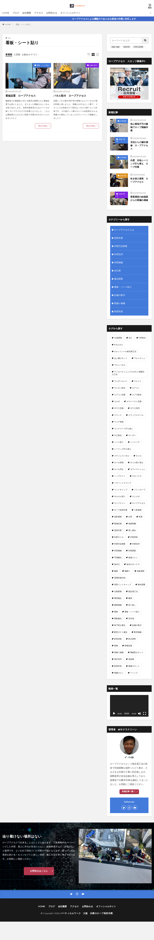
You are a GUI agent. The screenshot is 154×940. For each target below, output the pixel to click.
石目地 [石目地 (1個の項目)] (131, 618)
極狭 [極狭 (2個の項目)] (116, 571)
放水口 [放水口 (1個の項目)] (117, 564)
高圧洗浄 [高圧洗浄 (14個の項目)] (118, 659)
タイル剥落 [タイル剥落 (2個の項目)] (119, 462)
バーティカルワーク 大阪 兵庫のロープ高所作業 (86, 913)
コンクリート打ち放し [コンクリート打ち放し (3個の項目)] (123, 429)
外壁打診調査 (138, 47)
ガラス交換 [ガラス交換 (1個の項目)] (119, 408)
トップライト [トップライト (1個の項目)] (119, 476)
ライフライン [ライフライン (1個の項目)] (119, 503)
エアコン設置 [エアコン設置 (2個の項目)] (119, 395)
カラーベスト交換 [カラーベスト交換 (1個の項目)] (134, 401)
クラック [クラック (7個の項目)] (118, 415)
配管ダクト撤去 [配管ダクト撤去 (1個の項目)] (120, 632)
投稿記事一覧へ (128, 791)
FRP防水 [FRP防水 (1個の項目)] (142, 338)
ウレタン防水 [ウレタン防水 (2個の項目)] (119, 388)
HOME (5, 12)
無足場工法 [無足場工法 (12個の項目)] (133, 591)
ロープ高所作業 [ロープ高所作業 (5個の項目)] (120, 510)
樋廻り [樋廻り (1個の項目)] (127, 571)
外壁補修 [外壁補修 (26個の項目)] (118, 551)
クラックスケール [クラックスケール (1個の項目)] (135, 415)
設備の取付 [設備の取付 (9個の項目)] (137, 625)
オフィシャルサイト (70, 12)
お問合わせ (51, 12)
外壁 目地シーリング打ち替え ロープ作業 (139, 163)
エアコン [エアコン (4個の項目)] (136, 388)
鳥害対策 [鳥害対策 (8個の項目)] (118, 666)
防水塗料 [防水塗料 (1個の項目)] (132, 639)
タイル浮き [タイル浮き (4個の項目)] (119, 469)
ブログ (15, 12)
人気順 (17, 54)
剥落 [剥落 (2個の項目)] (140, 517)
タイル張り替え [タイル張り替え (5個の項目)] (136, 462)
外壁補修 (123, 121)
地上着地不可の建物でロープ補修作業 (139, 127)
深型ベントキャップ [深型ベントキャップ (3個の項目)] (122, 584)
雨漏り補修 (115, 47)
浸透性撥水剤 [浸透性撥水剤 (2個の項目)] (119, 578)
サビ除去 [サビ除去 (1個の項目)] (118, 435)
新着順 (9, 54)
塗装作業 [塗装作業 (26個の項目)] (118, 530)
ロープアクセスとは (124, 230)
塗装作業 (126, 47)
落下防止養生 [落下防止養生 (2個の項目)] (119, 625)
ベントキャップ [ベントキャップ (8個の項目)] (120, 490)
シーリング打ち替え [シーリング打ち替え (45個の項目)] (122, 449)
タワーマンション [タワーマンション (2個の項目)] (137, 469)
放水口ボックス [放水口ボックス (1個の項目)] (133, 564)
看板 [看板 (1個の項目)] (116, 612)
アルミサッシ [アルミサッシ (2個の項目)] (139, 358)
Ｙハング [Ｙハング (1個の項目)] (134, 673)
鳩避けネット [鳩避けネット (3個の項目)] (134, 666)
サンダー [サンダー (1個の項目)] (132, 435)
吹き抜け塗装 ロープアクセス (139, 180)
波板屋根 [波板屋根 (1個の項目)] (140, 571)
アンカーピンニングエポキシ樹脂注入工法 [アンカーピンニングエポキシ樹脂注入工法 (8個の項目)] (128, 373)
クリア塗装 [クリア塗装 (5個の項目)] (119, 422)
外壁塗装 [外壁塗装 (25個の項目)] (134, 537)
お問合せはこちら (39, 870)
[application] (129, 706)
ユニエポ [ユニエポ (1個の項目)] (136, 496)
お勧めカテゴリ (29, 54)
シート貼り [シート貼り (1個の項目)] (119, 442)
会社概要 (26, 12)
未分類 (117, 271)
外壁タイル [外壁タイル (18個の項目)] (119, 537)
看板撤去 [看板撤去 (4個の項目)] (118, 618)
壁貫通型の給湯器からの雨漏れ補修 (139, 199)
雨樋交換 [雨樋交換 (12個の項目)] (128, 646)
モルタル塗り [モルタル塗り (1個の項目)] (119, 496)
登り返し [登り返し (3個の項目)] (132, 605)
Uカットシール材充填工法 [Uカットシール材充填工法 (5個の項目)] (125, 351)
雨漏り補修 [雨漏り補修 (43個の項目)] (119, 652)
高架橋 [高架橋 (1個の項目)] (131, 659)
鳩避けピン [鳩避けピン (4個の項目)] (119, 673)
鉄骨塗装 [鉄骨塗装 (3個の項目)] (118, 639)
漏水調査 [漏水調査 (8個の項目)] (141, 584)
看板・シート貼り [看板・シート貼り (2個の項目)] (132, 612)
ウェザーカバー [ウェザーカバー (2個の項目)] (120, 381)
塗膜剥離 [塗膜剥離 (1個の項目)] (132, 523)
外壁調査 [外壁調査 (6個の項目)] (132, 551)
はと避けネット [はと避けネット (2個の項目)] (120, 358)
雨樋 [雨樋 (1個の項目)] (116, 646)
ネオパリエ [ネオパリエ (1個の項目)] (137, 476)
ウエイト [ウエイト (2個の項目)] (138, 381)
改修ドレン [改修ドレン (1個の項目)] (133, 557)
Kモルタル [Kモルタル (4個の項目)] (118, 344)
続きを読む (43, 126)
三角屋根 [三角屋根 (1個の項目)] (138, 510)
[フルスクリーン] (144, 713)
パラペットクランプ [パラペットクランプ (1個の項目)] (122, 483)
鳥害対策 (118, 311)
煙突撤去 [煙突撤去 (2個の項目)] (118, 598)
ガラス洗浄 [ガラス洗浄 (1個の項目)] (135, 408)
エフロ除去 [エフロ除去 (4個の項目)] (137, 395)
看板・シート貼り (23, 24)
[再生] (114, 713)
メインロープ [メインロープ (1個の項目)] (139, 490)
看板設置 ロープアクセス (21, 95)
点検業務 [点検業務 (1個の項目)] (118, 591)
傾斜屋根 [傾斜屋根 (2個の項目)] (118, 517)
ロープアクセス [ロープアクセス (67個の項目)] (138, 503)
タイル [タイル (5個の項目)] (139, 456)
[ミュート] (139, 713)
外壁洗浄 (118, 254)
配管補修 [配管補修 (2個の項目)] (138, 632)
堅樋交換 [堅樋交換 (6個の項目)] (118, 523)
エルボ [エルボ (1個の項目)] (117, 401)
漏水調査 (118, 279)
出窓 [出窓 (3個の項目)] (130, 517)
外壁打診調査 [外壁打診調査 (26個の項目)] (119, 544)
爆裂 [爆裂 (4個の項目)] (130, 598)
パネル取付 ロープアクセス (69, 95)
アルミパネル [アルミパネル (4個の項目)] (119, 365)
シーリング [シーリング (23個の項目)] (135, 442)
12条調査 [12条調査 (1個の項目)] (118, 338)
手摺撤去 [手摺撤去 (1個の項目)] (118, 557)
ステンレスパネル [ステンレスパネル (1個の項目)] (121, 456)
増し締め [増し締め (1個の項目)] (132, 530)
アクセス (38, 12)
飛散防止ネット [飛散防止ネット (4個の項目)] (136, 652)
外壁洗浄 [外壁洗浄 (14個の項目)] (136, 544)
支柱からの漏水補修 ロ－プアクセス (139, 145)
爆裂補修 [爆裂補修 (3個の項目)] (118, 605)
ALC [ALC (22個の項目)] (130, 338)
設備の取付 (93, 65)
